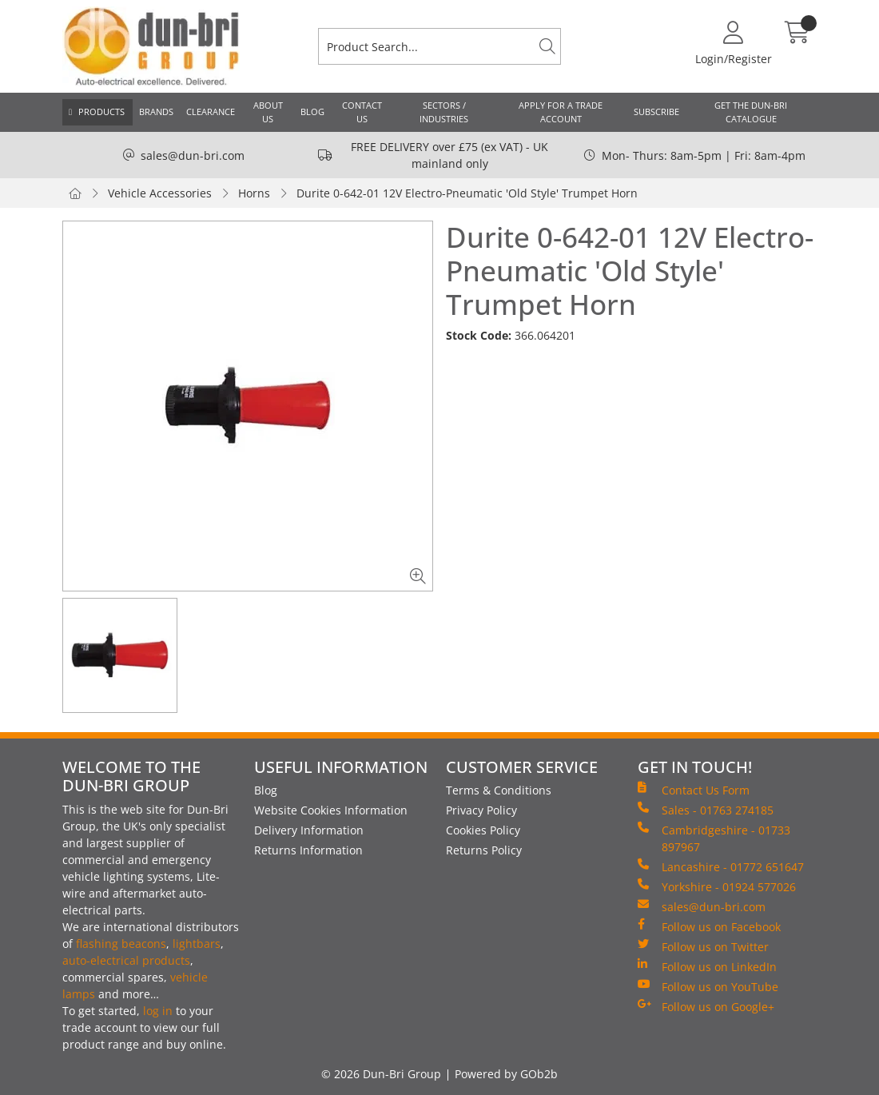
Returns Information (308, 850)
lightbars (197, 943)
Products (101, 111)
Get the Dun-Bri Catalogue (750, 112)
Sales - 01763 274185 (706, 810)
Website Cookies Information (331, 810)
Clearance (210, 111)
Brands (156, 111)
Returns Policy (484, 850)
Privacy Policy (481, 810)
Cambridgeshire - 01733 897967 (714, 838)
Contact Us (362, 112)
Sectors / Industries (444, 112)
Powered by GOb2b (506, 1073)
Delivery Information (309, 830)
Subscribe (656, 111)
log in (158, 1010)
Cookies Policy (483, 830)
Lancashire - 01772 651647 (721, 866)
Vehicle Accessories (160, 193)
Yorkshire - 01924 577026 (717, 886)
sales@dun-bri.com (193, 155)
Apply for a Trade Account (561, 112)
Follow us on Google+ (706, 1006)
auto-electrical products (126, 960)
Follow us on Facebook (709, 926)
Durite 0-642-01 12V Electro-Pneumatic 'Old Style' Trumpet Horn (467, 193)
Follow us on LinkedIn (707, 966)
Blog (312, 111)
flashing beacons (121, 943)
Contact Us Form (694, 790)
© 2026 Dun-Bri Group (381, 1073)
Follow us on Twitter (703, 946)
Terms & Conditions (498, 790)
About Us (268, 112)
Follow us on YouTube (708, 986)
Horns (254, 193)
